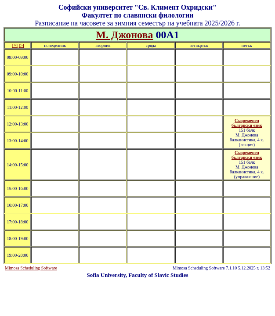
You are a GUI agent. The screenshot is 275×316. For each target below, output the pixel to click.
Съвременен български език (247, 123)
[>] (21, 45)
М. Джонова (124, 34)
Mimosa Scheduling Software (31, 268)
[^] (15, 45)
